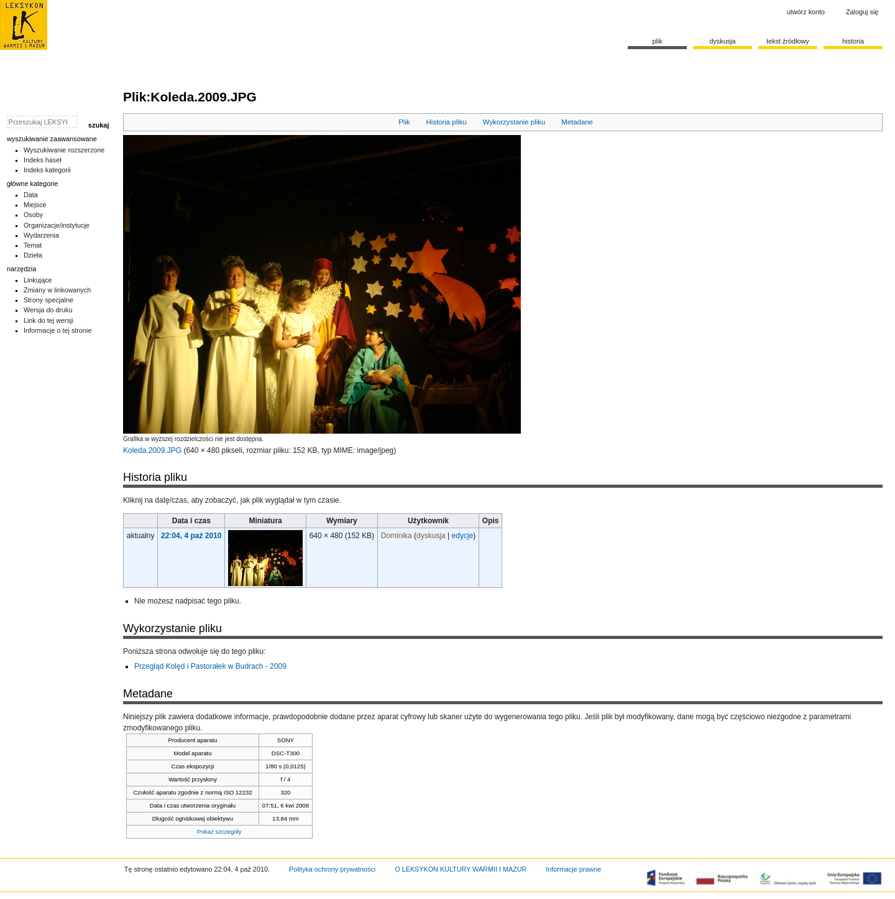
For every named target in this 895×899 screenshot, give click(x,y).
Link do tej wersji (48, 320)
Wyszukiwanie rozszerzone (64, 150)
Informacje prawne (573, 869)
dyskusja (431, 535)
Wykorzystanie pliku (514, 122)
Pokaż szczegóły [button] (219, 831)
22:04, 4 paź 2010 (191, 535)
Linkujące (38, 280)
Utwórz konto (806, 12)
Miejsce (35, 204)
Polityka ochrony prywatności (332, 869)
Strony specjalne (48, 300)
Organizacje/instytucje (57, 225)
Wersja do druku (48, 310)
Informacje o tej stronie (58, 330)
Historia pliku (446, 122)
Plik (404, 122)
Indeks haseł (43, 160)
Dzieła (33, 255)
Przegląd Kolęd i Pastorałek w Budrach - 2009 (210, 666)
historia (853, 41)
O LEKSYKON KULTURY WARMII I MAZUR (460, 869)
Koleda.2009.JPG (152, 450)
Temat (33, 245)
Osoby (33, 214)
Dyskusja (722, 41)
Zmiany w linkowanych (57, 290)
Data (31, 194)
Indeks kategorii (47, 170)
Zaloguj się (862, 12)
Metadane (577, 122)
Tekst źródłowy (787, 41)
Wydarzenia (41, 235)
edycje (463, 535)
